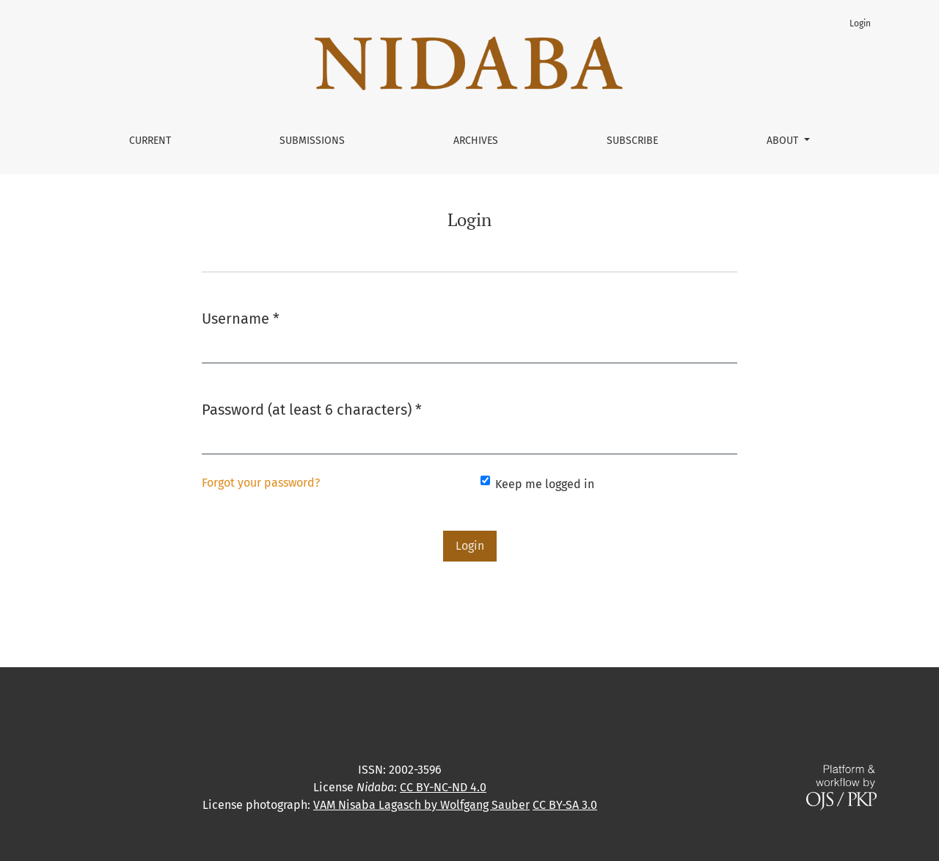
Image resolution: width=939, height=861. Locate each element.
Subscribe (632, 140)
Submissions (312, 140)
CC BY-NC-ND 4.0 (443, 787)
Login (860, 23)
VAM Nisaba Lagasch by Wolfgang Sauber (421, 805)
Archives (475, 140)
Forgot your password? (261, 483)
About (784, 140)
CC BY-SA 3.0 (565, 805)
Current (150, 140)
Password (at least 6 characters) (312, 408)
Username (240, 317)
